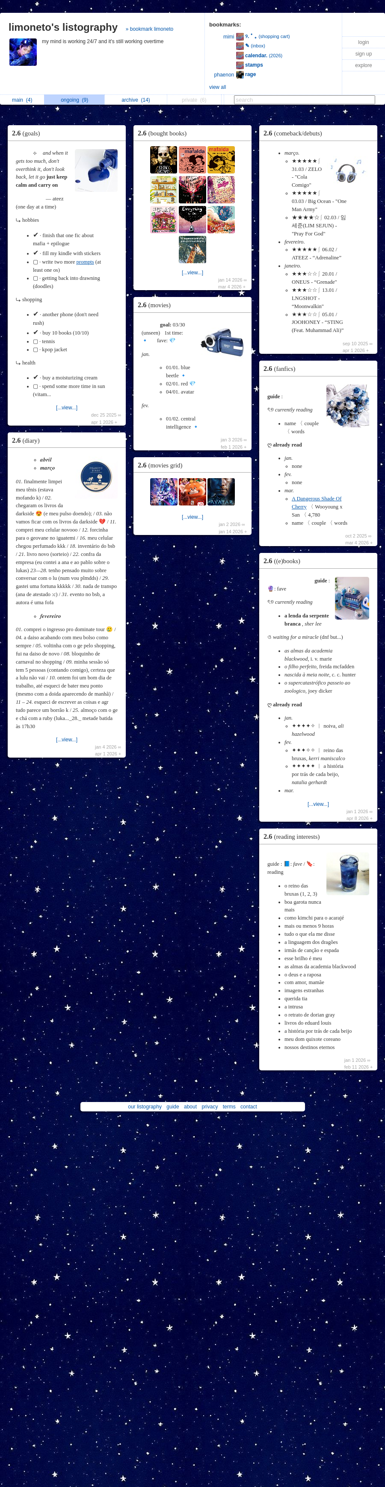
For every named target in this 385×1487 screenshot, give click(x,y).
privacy (209, 1107)
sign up (363, 54)
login (363, 42)
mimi (228, 37)
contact (248, 1107)
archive (135, 100)
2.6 (28, 133)
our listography (145, 1107)
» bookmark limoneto (149, 29)
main (22, 100)
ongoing (74, 100)
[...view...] (66, 408)
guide (172, 1107)
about (190, 1107)
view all (217, 87)
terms (229, 1107)
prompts (85, 262)
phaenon (224, 75)
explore (363, 65)
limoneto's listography (63, 27)
